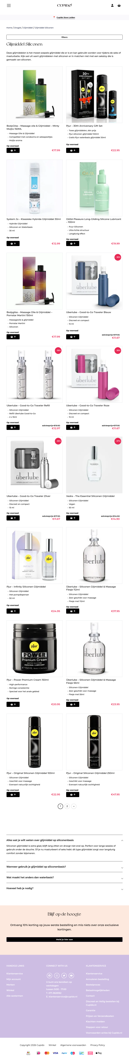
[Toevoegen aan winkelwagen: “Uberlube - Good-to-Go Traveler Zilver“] (15, 518)
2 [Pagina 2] (67, 806)
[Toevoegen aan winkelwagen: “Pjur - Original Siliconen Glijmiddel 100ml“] (15, 794)
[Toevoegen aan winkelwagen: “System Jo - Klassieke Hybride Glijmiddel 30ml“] (15, 243)
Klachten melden (95, 1023)
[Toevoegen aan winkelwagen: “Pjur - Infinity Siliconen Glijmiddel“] (15, 611)
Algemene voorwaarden (73, 1046)
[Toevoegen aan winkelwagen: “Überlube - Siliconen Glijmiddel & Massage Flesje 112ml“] (74, 611)
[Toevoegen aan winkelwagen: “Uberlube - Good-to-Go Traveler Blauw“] (74, 336)
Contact (90, 997)
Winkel (10, 991)
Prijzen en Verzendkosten (100, 1017)
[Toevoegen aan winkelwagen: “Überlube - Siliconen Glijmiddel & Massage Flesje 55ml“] (74, 704)
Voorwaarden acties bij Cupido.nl (104, 1034)
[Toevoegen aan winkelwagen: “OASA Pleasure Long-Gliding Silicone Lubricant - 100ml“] (74, 243)
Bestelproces (93, 986)
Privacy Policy (97, 1046)
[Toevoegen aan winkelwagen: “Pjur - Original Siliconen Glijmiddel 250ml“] (74, 794)
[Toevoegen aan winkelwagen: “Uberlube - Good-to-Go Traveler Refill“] (15, 427)
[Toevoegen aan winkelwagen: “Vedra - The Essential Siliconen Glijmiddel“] (74, 518)
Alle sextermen (14, 997)
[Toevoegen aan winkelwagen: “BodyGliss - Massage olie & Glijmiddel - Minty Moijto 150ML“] (15, 150)
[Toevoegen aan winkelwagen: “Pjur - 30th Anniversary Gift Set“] (74, 150)
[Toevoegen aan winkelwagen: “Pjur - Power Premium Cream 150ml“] (15, 704)
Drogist (17, 28)
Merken (10, 986)
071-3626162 (55, 994)
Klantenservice (14, 975)
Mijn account (13, 980)
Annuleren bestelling (97, 980)
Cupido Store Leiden (66, 17)
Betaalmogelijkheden (98, 991)
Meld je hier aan (64, 940)
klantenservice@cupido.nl (63, 997)
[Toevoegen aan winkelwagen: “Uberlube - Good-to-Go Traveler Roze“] (74, 427)
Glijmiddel (28, 28)
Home (9, 28)
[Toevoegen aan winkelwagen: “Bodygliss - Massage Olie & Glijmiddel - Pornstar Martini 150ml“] (15, 336)
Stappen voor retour (97, 1028)
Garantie (90, 1011)
